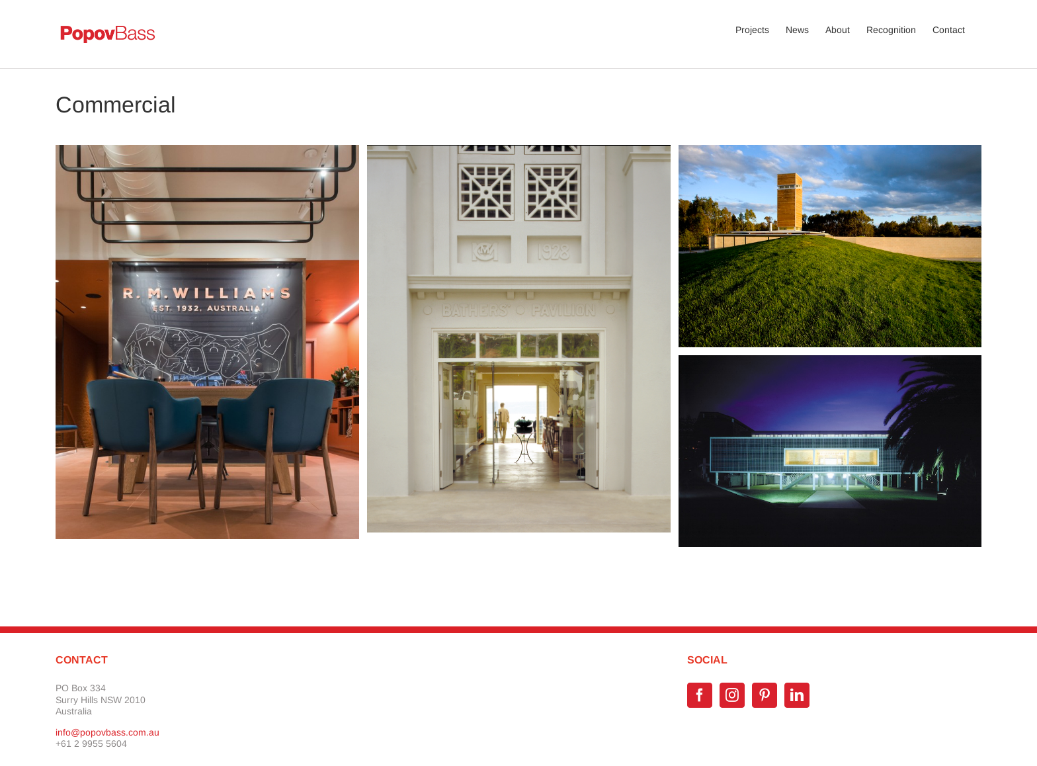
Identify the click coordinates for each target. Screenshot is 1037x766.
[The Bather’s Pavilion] (519, 150)
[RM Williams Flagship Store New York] (207, 150)
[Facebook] (699, 695)
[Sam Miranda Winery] (830, 150)
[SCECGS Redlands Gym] (830, 360)
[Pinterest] (764, 695)
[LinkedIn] (796, 695)
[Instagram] (732, 695)
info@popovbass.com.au (107, 732)
